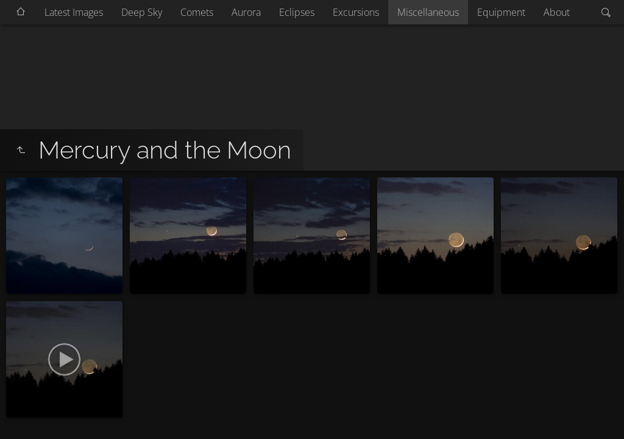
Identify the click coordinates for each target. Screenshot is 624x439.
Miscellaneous (428, 12)
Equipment (501, 12)
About (557, 12)
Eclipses (296, 12)
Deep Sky (141, 12)
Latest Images (73, 12)
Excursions (356, 12)
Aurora (246, 12)
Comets (196, 12)
